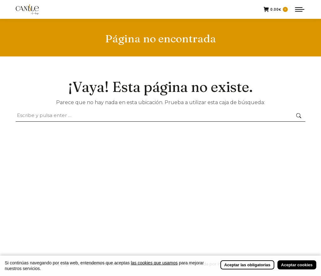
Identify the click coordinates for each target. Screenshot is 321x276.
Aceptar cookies (297, 265)
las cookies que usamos (154, 262)
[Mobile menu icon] (299, 9)
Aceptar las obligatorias (247, 265)
